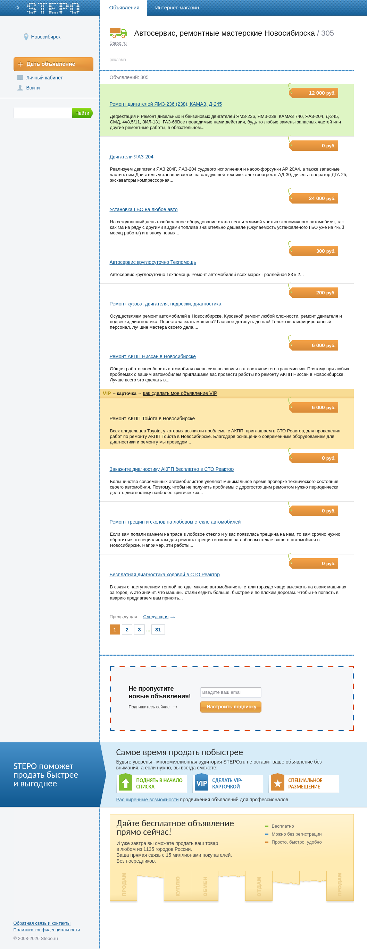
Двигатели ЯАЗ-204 (131, 156)
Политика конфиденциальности (47, 929)
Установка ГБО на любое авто (144, 209)
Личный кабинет (44, 77)
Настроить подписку (232, 706)
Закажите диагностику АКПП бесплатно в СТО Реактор (172, 469)
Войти (33, 87)
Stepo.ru (118, 43)
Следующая (156, 616)
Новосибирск (46, 36)
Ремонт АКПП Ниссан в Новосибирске (153, 356)
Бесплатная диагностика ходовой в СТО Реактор (165, 574)
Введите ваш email (222, 692)
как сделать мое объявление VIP (180, 393)
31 (158, 629)
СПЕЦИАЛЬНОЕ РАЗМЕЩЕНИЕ (306, 783)
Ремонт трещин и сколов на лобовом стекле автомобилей (175, 522)
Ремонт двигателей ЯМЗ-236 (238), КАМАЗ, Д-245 (166, 104)
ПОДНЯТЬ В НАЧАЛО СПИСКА (159, 783)
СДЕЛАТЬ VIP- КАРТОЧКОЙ (227, 783)
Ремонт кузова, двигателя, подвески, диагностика (166, 304)
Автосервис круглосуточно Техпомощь (153, 262)
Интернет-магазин (177, 7)
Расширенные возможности (147, 799)
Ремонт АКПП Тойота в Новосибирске (152, 418)
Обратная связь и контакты (42, 923)
